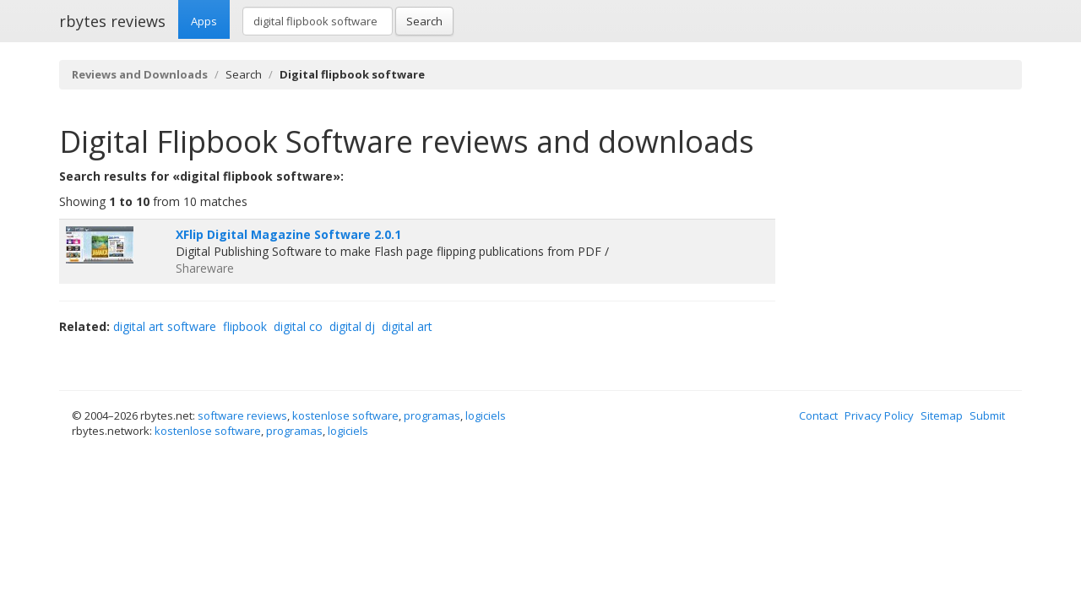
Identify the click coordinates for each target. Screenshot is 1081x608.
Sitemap (942, 415)
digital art (407, 326)
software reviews (242, 415)
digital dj (352, 326)
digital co (298, 326)
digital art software (164, 326)
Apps (204, 21)
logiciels (485, 415)
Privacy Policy (879, 415)
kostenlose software (345, 415)
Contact (818, 415)
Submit (987, 415)
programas (432, 415)
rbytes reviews (112, 21)
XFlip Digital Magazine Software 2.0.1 (288, 234)
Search (424, 21)
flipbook (245, 326)
